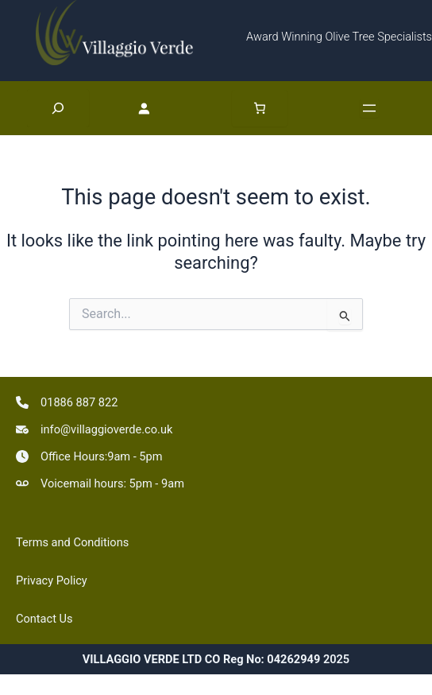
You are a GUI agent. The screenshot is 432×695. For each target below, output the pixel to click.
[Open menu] (369, 108)
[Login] (164, 108)
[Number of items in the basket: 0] (259, 108)
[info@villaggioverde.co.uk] (94, 429)
